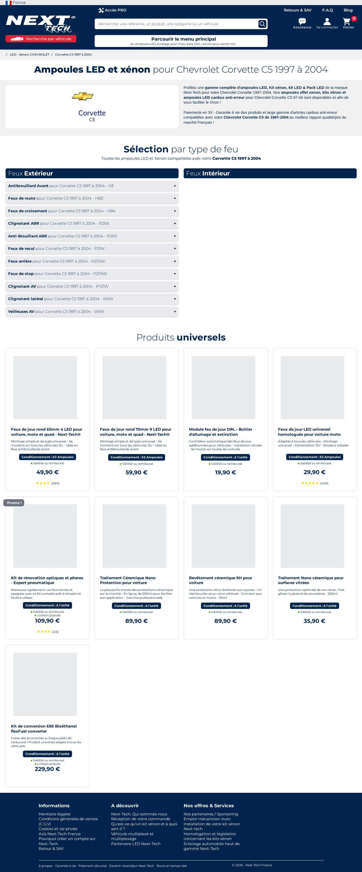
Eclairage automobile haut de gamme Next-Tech (212, 846)
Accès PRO (112, 10)
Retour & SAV (51, 848)
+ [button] (92, 185)
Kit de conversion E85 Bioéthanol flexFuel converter (44, 729)
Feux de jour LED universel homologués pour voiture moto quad (309, 434)
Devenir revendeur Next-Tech (131, 866)
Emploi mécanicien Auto (207, 818)
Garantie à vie (65, 866)
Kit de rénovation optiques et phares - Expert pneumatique (47, 580)
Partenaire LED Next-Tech (136, 843)
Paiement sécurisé (92, 866)
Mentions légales (54, 814)
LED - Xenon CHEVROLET (29, 54)
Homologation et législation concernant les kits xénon (210, 836)
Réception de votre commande (140, 818)
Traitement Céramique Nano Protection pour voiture (128, 580)
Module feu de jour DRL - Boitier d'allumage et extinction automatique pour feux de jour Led (223, 434)
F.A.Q (327, 10)
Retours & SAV (298, 10)
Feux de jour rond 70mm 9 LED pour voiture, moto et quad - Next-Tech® (135, 432)
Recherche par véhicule (41, 38)
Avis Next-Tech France (60, 833)
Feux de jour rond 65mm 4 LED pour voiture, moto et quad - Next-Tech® (46, 432)
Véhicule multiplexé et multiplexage (132, 836)
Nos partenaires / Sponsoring (211, 814)
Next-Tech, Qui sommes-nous (139, 814)
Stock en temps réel (171, 866)
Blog (348, 10)
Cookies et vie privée (58, 828)
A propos (46, 866)
